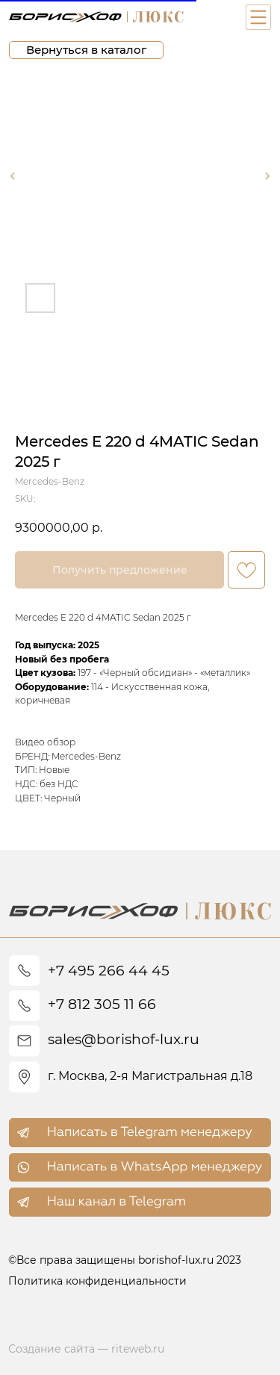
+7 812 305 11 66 (102, 1004)
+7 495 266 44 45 (108, 970)
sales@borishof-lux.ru (123, 1039)
